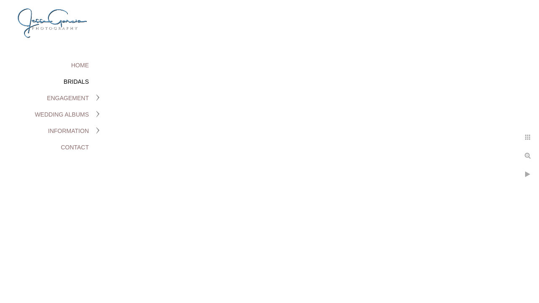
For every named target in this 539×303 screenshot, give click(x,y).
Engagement (68, 98)
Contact (75, 147)
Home (80, 65)
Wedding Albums (62, 114)
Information (68, 131)
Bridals (76, 81)
